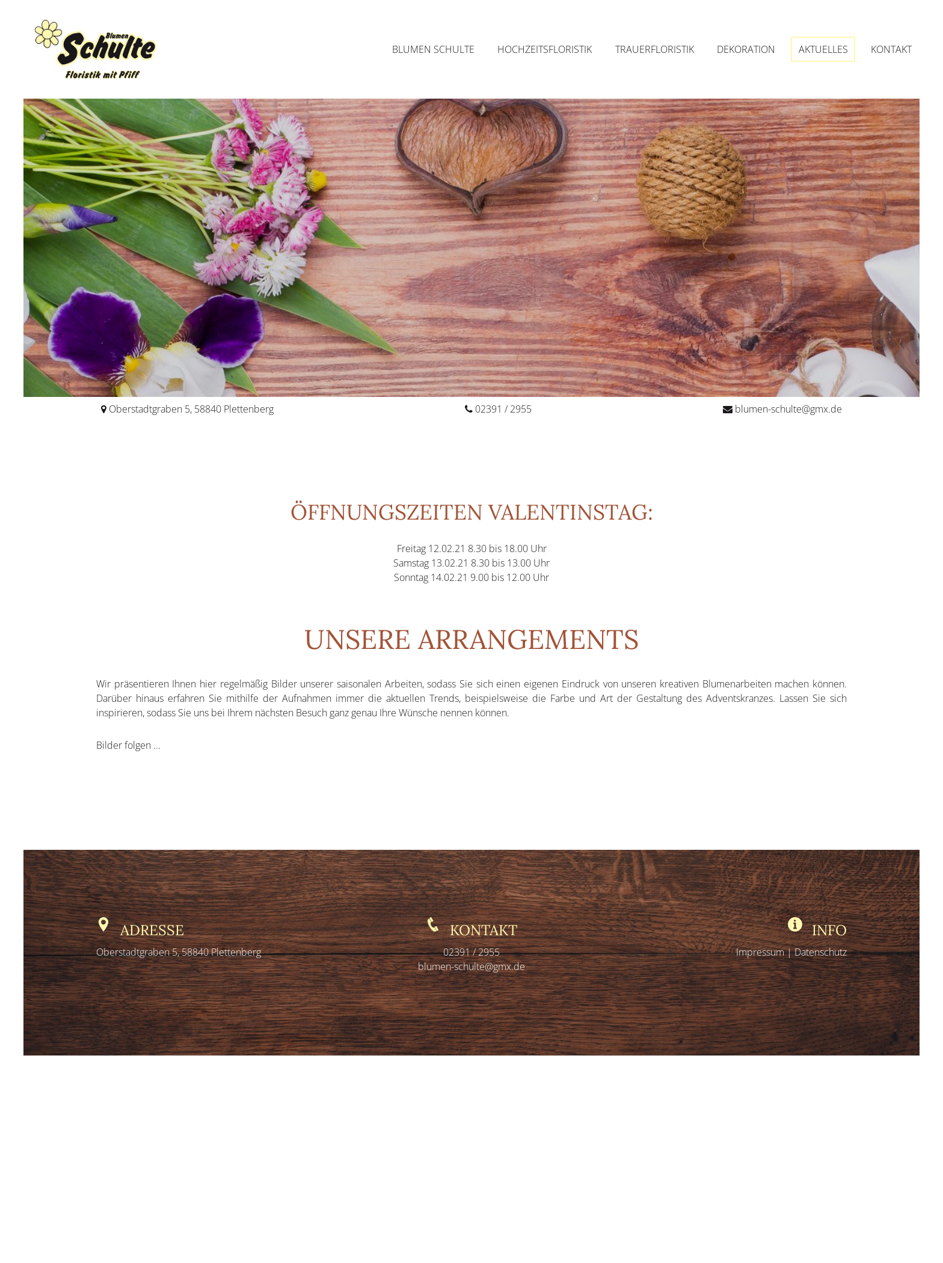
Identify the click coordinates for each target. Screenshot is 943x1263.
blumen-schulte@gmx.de (788, 409)
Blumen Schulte (433, 49)
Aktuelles (823, 49)
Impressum (761, 952)
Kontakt (891, 49)
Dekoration (746, 49)
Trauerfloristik (654, 49)
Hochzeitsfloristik (544, 49)
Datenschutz (820, 952)
